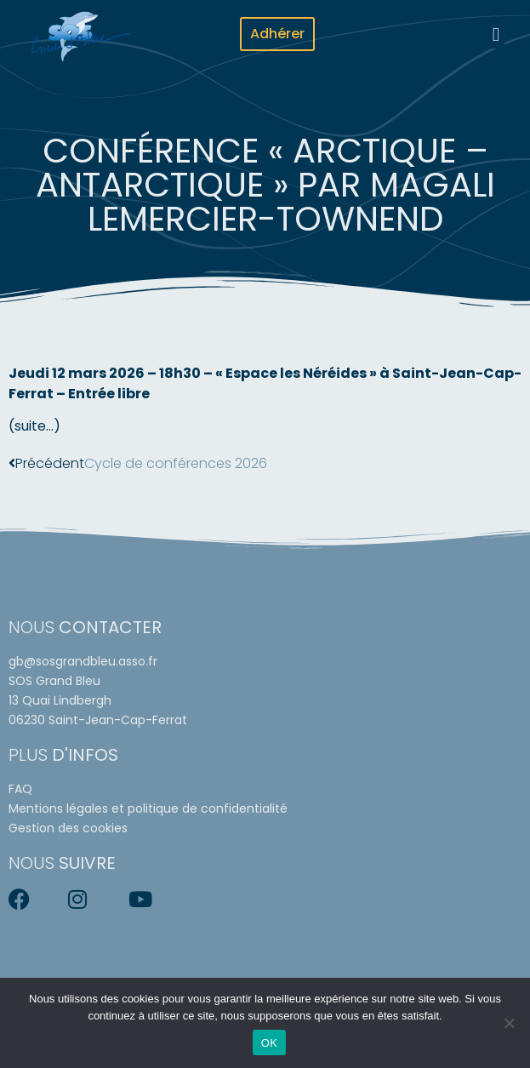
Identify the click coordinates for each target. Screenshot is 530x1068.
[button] (495, 34)
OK (269, 1043)
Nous (85, 627)
